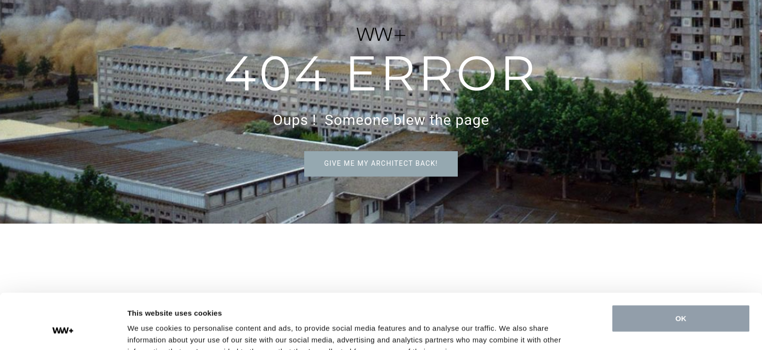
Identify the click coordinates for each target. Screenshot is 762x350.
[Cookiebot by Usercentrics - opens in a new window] (62, 331)
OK (681, 271)
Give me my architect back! (381, 163)
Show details (150, 331)
